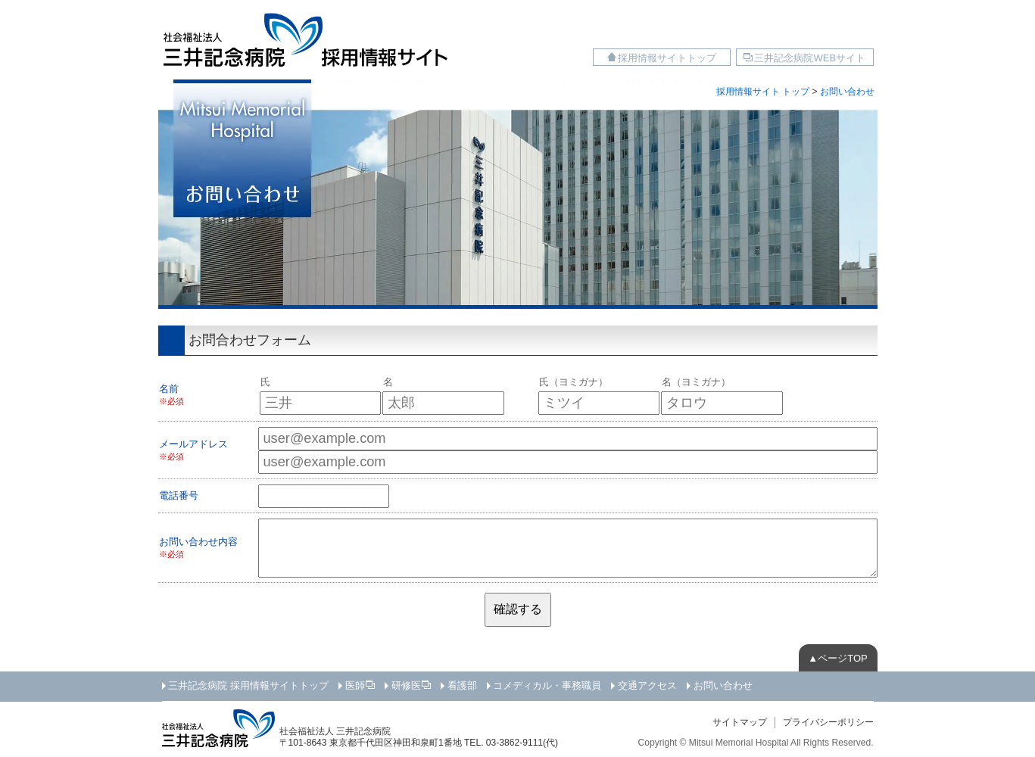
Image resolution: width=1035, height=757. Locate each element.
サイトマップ (739, 722)
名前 (169, 388)
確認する (518, 609)
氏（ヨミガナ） (573, 382)
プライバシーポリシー (828, 722)
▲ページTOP (837, 658)
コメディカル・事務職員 (547, 685)
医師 (355, 685)
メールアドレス (193, 444)
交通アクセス (647, 685)
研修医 (406, 685)
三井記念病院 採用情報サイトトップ (248, 685)
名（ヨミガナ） (696, 382)
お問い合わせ (723, 685)
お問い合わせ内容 (198, 541)
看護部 (462, 685)
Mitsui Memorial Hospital (739, 742)
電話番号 (178, 495)
